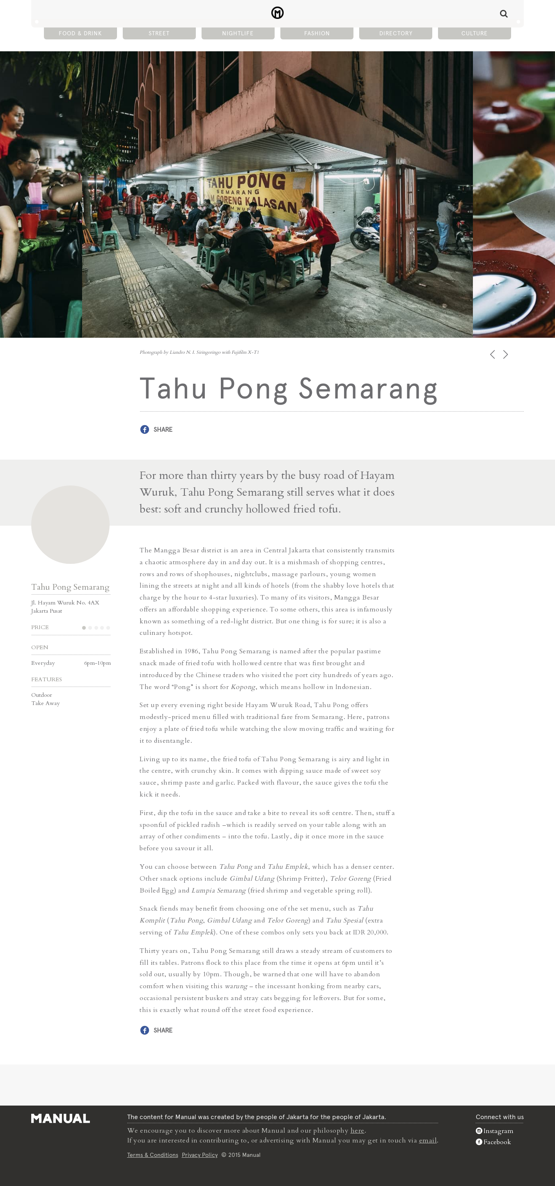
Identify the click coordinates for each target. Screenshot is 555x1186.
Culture (474, 33)
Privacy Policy (200, 1155)
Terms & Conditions (152, 1155)
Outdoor (41, 695)
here (358, 1130)
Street (159, 33)
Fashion (317, 33)
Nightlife (238, 33)
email (428, 1140)
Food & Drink (80, 33)
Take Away (45, 703)
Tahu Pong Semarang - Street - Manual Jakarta (277, 13)
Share (163, 429)
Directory (396, 33)
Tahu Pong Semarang (70, 587)
